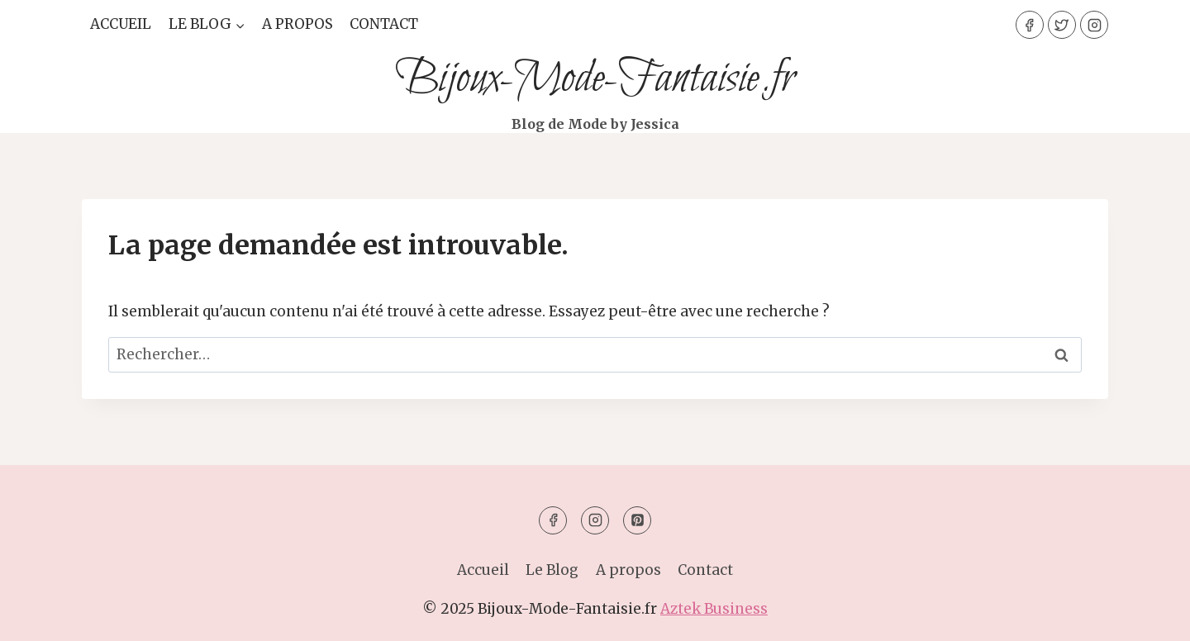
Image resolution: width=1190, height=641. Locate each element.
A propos (297, 24)
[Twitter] (1062, 25)
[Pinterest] (637, 520)
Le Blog (552, 570)
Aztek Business (714, 609)
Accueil (120, 24)
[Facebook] (1030, 25)
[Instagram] (1094, 25)
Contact (384, 24)
